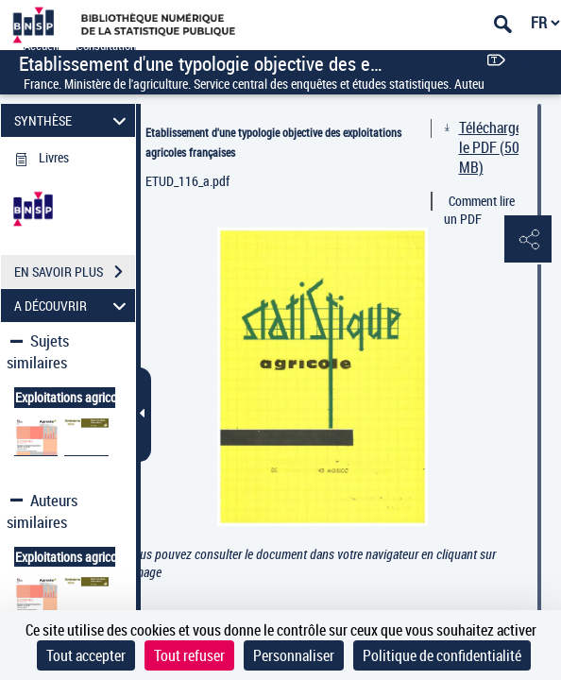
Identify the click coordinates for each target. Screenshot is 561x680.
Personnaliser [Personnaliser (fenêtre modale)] (293, 655)
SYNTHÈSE (72, 120)
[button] (528, 239)
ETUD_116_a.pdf (187, 181)
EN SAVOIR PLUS (74, 272)
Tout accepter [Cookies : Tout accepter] (86, 655)
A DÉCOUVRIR (72, 305)
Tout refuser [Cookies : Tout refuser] (189, 655)
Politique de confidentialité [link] (442, 655)
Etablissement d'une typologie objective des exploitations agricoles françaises (273, 142)
